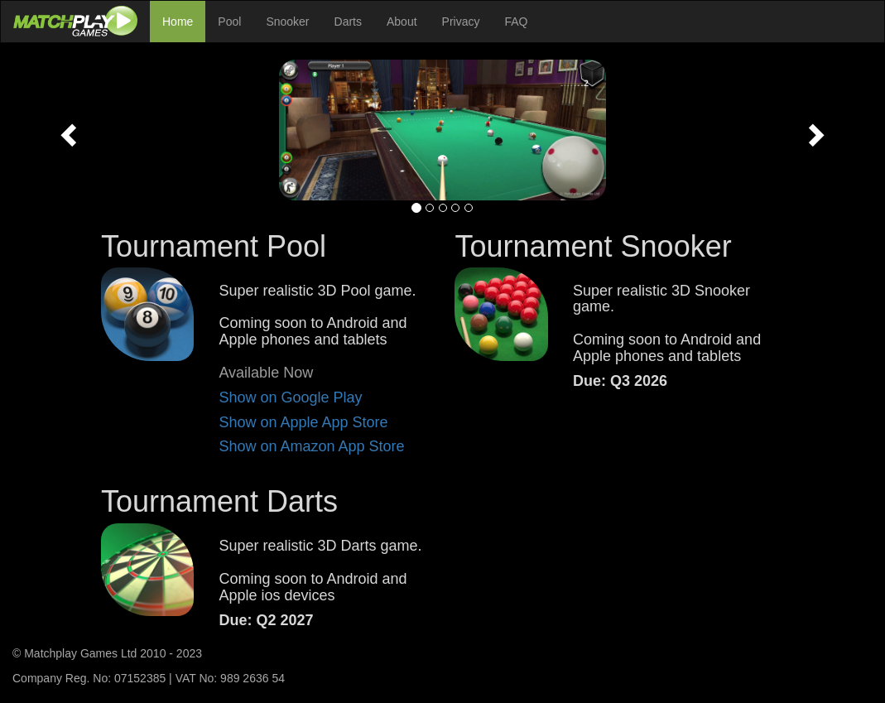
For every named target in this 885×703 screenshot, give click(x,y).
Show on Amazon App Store (311, 446)
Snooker (287, 21)
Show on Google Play (290, 397)
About (402, 21)
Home (177, 21)
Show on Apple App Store (303, 422)
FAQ (516, 21)
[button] (66, 130)
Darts (348, 21)
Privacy (461, 21)
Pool (229, 21)
